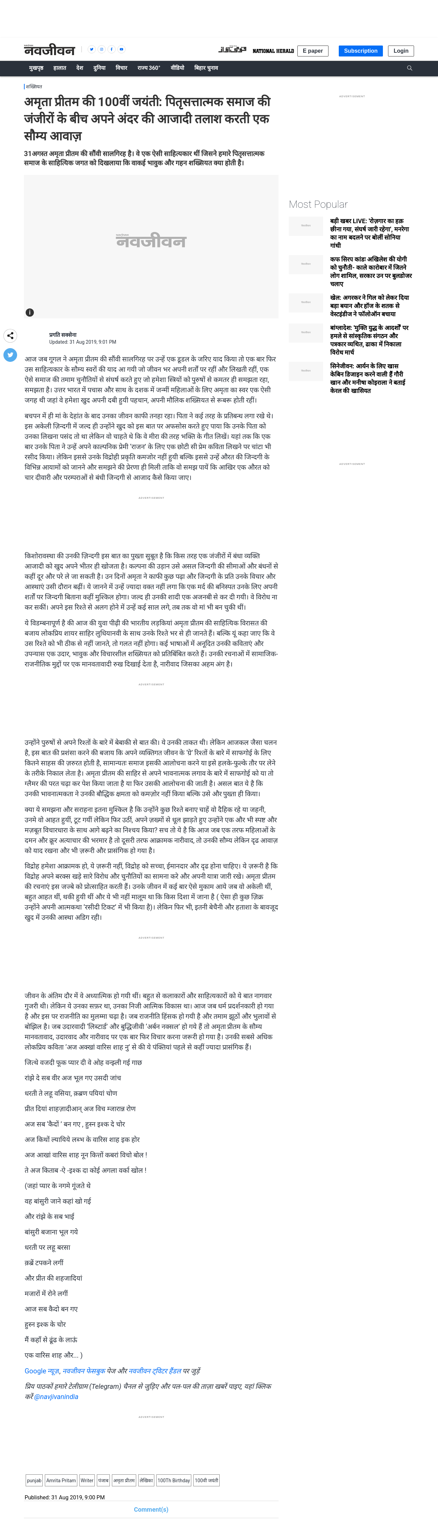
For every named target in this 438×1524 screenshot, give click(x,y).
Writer (87, 1480)
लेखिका (146, 1480)
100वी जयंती (206, 1480)
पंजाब (103, 1480)
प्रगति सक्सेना (62, 335)
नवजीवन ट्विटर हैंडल (154, 1371)
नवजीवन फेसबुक (83, 1371)
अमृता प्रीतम (123, 1480)
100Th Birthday (174, 1480)
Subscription (361, 51)
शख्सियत (34, 86)
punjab (34, 1480)
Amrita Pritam (61, 1480)
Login (401, 51)
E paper (313, 51)
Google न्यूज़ (42, 1371)
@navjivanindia (56, 1397)
